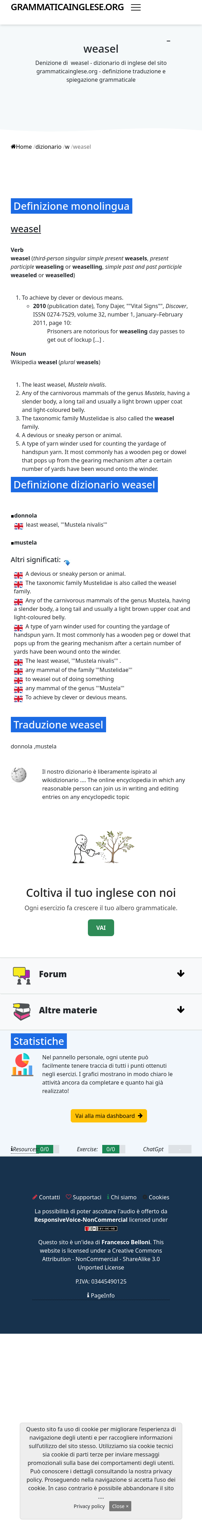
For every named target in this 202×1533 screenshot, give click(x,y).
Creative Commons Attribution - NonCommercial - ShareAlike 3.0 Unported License (102, 1259)
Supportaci (83, 1197)
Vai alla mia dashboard (108, 1116)
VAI (101, 928)
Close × (120, 1506)
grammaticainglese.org (67, 7)
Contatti (46, 1197)
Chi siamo (122, 1197)
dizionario (48, 147)
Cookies (155, 1197)
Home (21, 147)
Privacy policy (89, 1506)
